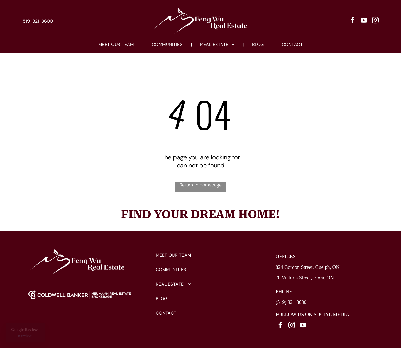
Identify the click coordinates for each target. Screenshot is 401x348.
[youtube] (364, 21)
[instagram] (375, 21)
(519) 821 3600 (290, 302)
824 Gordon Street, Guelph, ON (307, 267)
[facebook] (353, 21)
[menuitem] (116, 44)
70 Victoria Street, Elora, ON (304, 278)
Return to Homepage (201, 185)
